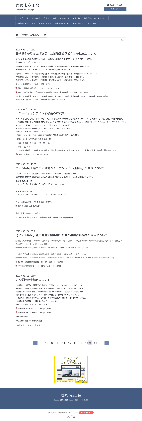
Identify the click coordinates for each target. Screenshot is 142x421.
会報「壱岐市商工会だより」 (95, 18)
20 (96, 343)
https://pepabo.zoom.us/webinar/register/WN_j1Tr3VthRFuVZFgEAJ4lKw (47, 135)
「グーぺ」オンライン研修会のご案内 (40, 114)
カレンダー (91, 24)
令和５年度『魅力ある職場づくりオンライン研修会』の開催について (60, 168)
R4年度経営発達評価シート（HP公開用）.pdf (36, 266)
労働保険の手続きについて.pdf (30, 309)
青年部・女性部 (45, 24)
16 (74, 343)
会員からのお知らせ (61, 18)
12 (51, 343)
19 (91, 343)
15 (68, 343)
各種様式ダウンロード (26, 24)
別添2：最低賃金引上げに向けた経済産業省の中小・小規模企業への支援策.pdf (49, 92)
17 (79, 343)
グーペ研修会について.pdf (29, 155)
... (39, 343)
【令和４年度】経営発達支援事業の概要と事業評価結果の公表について (62, 236)
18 (85, 343)
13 (56, 343)
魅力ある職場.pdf (25, 206)
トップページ (22, 18)
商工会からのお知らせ (40, 18)
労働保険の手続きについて (33, 280)
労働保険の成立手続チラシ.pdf (30, 313)
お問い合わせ (115, 9)
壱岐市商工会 (27, 5)
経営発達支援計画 (62, 24)
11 (45, 343)
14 (62, 343)
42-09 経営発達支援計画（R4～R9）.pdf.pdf (36, 262)
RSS (123, 40)
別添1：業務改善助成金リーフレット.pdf (34, 88)
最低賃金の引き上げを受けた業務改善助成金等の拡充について (56, 54)
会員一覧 (76, 18)
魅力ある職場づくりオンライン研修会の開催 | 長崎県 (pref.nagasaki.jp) (44, 217)
